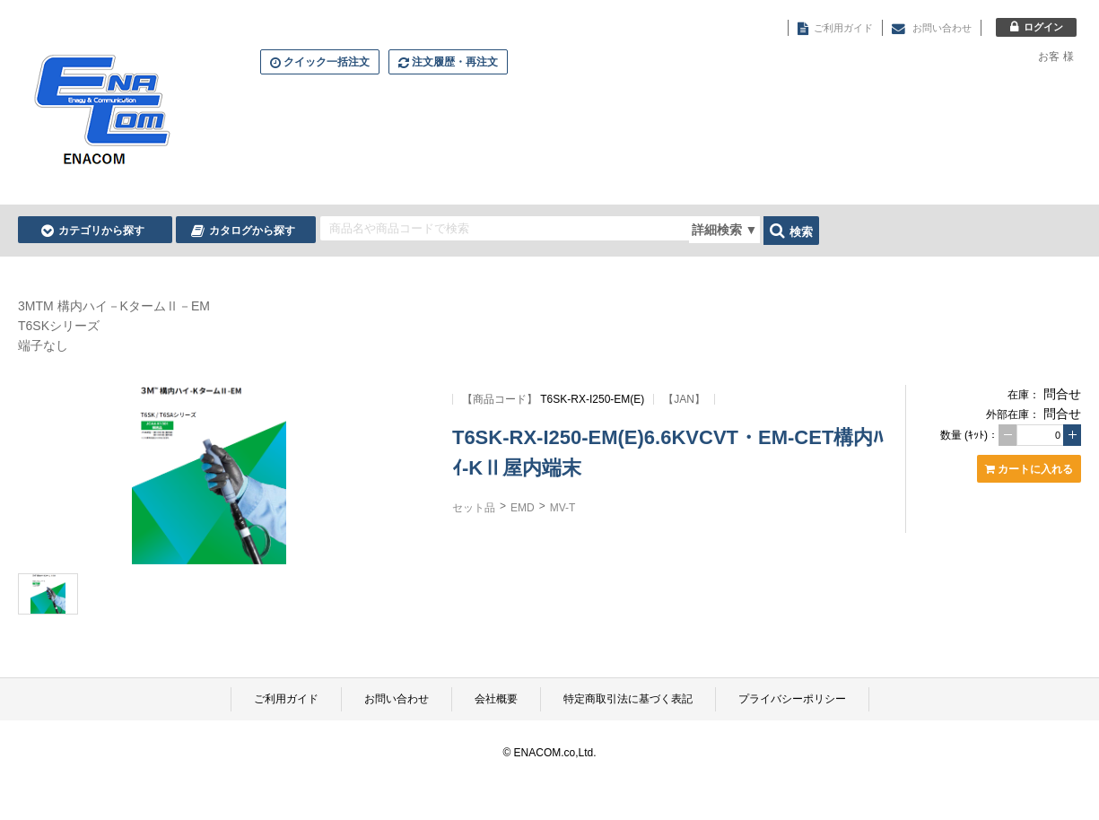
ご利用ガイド (286, 699)
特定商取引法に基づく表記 (628, 699)
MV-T (563, 508)
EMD (522, 508)
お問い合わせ (396, 699)
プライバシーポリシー (792, 699)
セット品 (473, 508)
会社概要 (496, 699)
